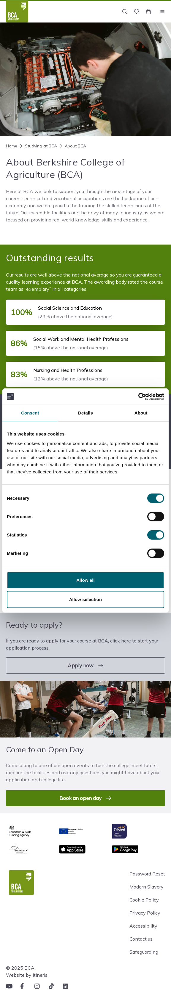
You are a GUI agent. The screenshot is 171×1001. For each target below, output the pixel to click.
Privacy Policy (144, 913)
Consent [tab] (30, 412)
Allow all (85, 579)
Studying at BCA (37, 146)
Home (11, 146)
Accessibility (143, 926)
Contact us (141, 939)
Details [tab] (85, 412)
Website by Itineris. (27, 975)
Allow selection (85, 599)
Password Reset (147, 874)
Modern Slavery (146, 887)
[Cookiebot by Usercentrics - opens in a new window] (138, 396)
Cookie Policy (144, 900)
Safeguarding (143, 952)
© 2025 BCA (20, 968)
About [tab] (141, 412)
